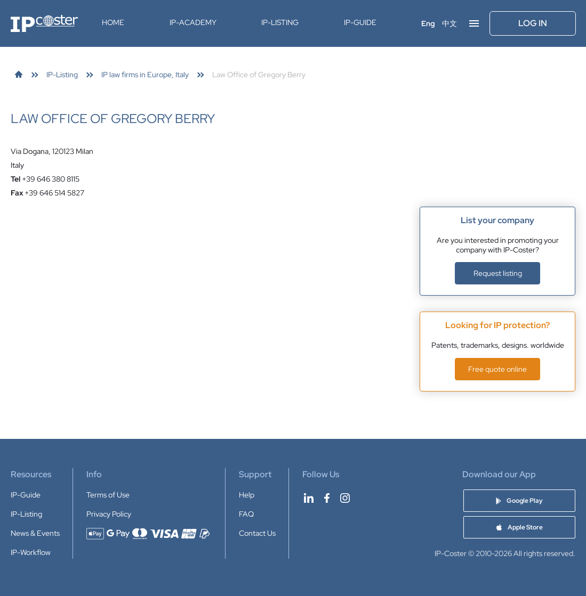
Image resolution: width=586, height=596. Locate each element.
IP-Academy (193, 22)
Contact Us (257, 533)
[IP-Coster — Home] (44, 23)
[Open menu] (474, 23)
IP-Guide (360, 22)
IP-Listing (280, 22)
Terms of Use (108, 495)
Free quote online (497, 369)
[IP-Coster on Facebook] (326, 498)
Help (246, 495)
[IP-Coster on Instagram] (345, 498)
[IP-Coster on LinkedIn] (308, 498)
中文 (449, 23)
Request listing (497, 273)
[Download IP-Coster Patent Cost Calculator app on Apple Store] (519, 527)
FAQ (246, 514)
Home (113, 22)
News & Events (35, 533)
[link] (19, 75)
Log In (532, 23)
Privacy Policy (108, 514)
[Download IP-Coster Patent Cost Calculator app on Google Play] (519, 500)
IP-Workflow (31, 552)
